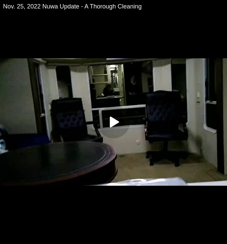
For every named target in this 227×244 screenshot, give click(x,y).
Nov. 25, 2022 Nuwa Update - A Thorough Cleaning (72, 6)
